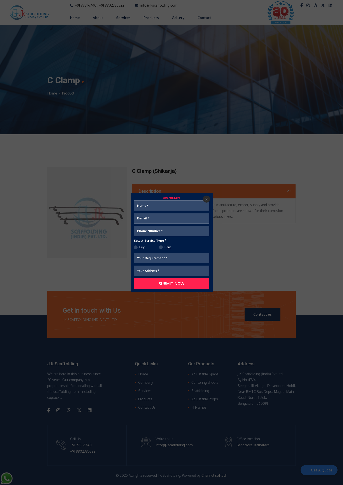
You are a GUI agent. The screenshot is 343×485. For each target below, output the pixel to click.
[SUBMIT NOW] (171, 283)
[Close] (206, 199)
